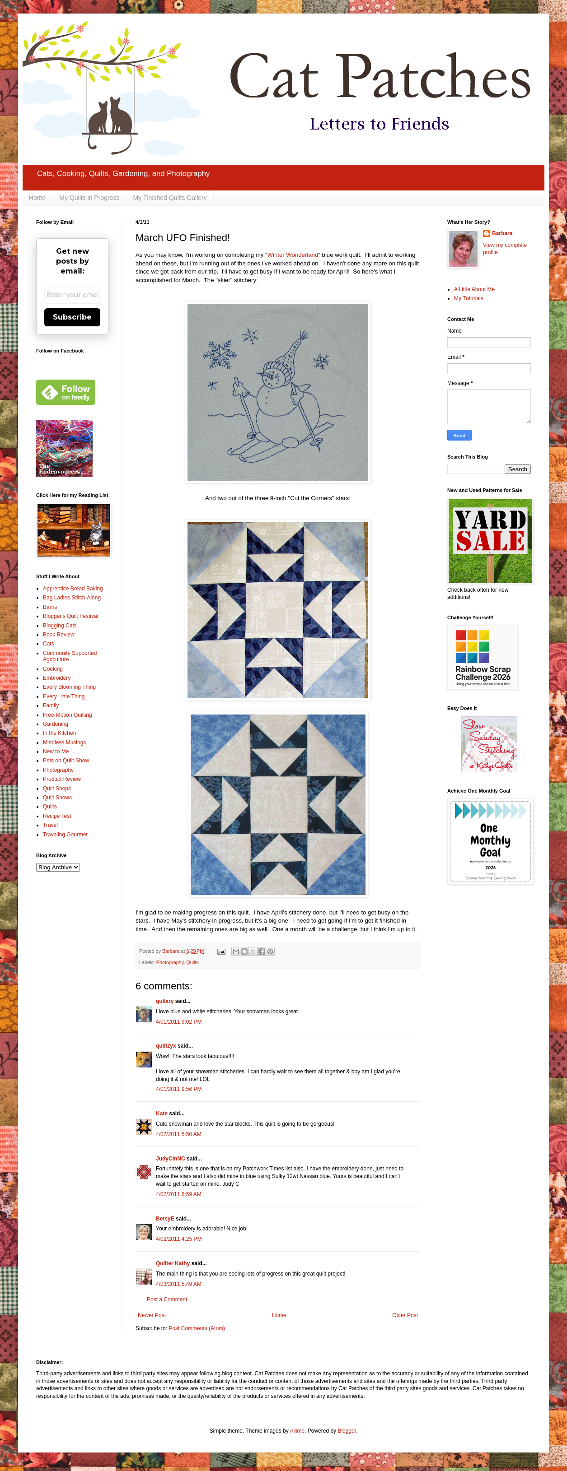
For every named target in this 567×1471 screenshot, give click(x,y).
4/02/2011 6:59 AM (178, 1194)
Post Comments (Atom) (197, 1328)
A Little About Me (474, 289)
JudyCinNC (170, 1158)
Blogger (346, 1431)
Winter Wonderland (293, 254)
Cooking (53, 669)
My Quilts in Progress (89, 197)
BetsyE (165, 1219)
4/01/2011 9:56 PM (178, 1089)
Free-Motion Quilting (67, 715)
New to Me (56, 751)
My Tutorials (468, 298)
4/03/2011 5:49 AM (178, 1284)
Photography (169, 962)
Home (37, 197)
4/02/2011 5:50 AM (178, 1134)
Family (51, 705)
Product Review (62, 779)
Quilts (192, 962)
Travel (50, 825)
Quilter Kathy (173, 1263)
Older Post (405, 1315)
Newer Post (152, 1315)
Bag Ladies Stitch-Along (72, 597)
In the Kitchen (59, 733)
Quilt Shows (57, 797)
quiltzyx (166, 1046)
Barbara (502, 233)
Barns (50, 607)
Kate (162, 1113)
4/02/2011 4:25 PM (178, 1239)
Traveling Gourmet (65, 834)
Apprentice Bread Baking (73, 588)
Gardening (55, 724)
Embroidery (56, 678)
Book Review (59, 634)
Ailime (297, 1431)
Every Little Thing (64, 696)
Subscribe (72, 317)
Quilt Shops (57, 788)
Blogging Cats (60, 625)
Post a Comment (167, 1299)
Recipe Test (57, 816)
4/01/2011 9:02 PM (178, 1022)
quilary (164, 1001)
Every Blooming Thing (69, 687)
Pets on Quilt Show (66, 760)
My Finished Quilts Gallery (169, 197)
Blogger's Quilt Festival (70, 616)
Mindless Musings (64, 742)
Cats (48, 643)
